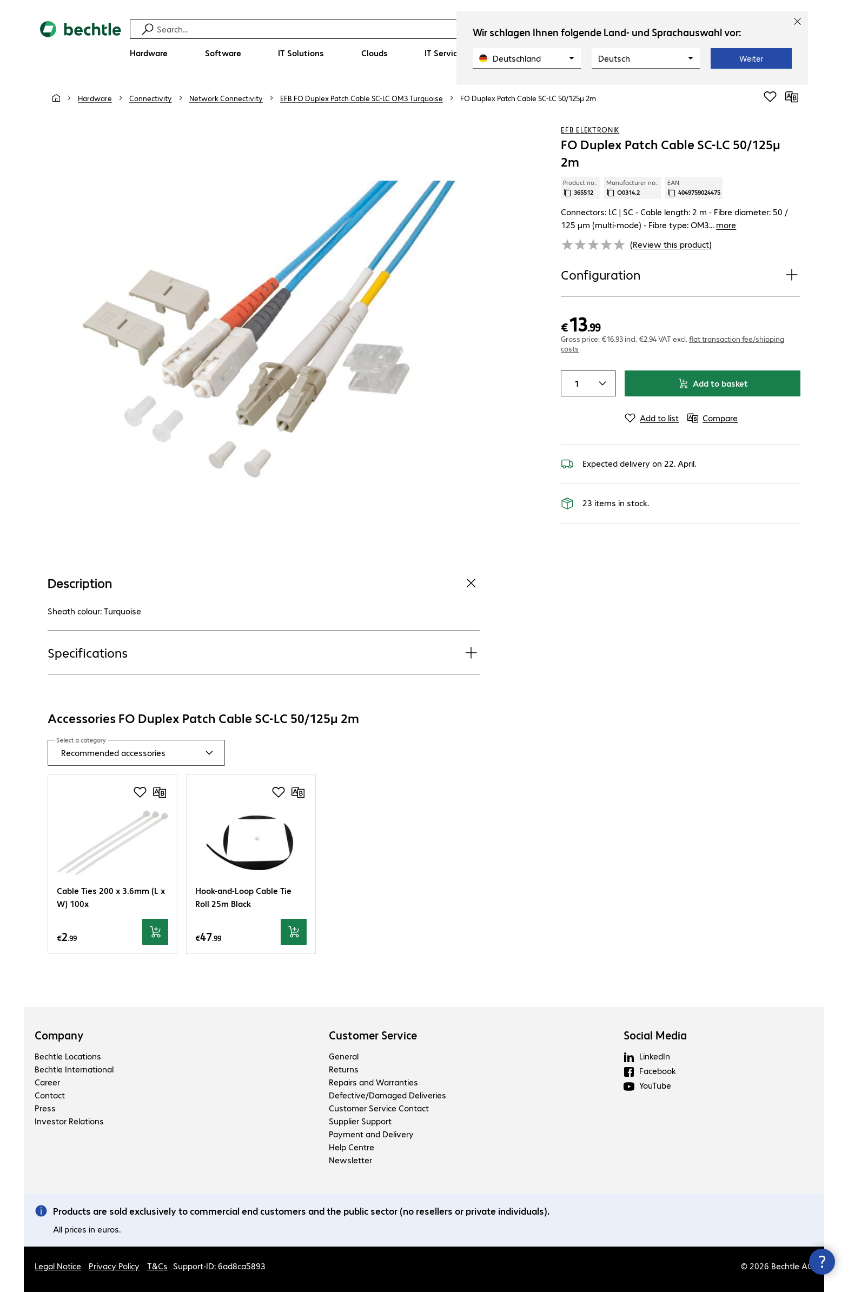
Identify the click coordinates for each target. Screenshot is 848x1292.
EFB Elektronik (590, 129)
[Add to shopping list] (770, 96)
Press (45, 1108)
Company (59, 1035)
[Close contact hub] (822, 1262)
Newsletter (350, 1159)
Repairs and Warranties (373, 1082)
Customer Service (373, 1035)
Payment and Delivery (371, 1133)
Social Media (655, 1035)
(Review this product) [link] (671, 244)
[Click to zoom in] (263, 333)
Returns (344, 1069)
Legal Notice (58, 1265)
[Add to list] (652, 418)
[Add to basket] (155, 932)
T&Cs (157, 1265)
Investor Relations (69, 1121)
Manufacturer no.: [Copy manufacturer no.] (632, 187)
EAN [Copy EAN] (693, 187)
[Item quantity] (574, 383)
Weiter (751, 58)
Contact (50, 1095)
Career (47, 1082)
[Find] (431, 28)
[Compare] (791, 96)
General (344, 1056)
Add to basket (713, 383)
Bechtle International (74, 1069)
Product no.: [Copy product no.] (580, 187)
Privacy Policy (114, 1265)
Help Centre (351, 1146)
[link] (528, 97)
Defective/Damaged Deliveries (387, 1095)
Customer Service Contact (379, 1108)
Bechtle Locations (68, 1056)
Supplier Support (360, 1121)
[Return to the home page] (80, 43)
